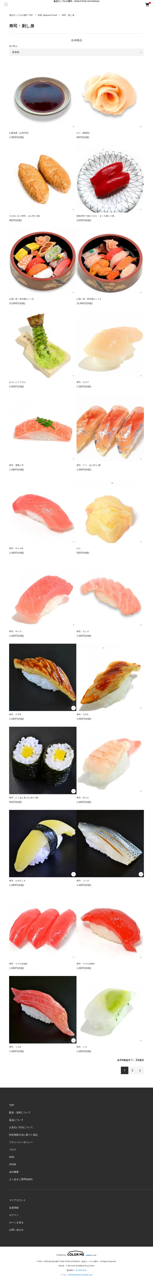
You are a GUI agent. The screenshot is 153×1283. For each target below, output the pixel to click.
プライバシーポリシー (21, 1142)
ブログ (12, 1149)
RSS (11, 1157)
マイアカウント (17, 1200)
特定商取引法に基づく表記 (23, 1135)
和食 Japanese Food (47, 15)
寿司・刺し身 (68, 15)
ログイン (14, 1215)
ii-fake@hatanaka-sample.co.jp (80, 1275)
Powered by (76, 1253)
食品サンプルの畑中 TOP (21, 15)
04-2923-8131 (81, 1270)
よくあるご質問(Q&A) (20, 1179)
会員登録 (14, 1207)
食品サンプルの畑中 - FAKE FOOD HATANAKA (76, 1)
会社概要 (14, 1172)
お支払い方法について (21, 1127)
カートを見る (16, 1222)
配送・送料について (20, 1112)
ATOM (12, 1164)
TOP (11, 1105)
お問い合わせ (16, 1230)
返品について (16, 1120)
